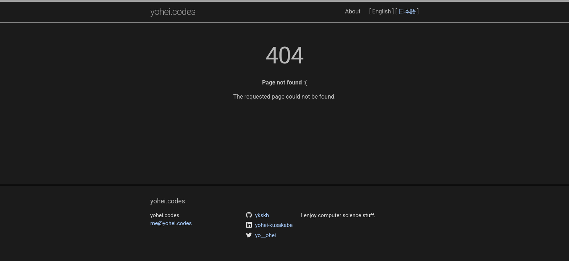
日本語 (407, 11)
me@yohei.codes (171, 223)
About (353, 11)
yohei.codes (173, 11)
